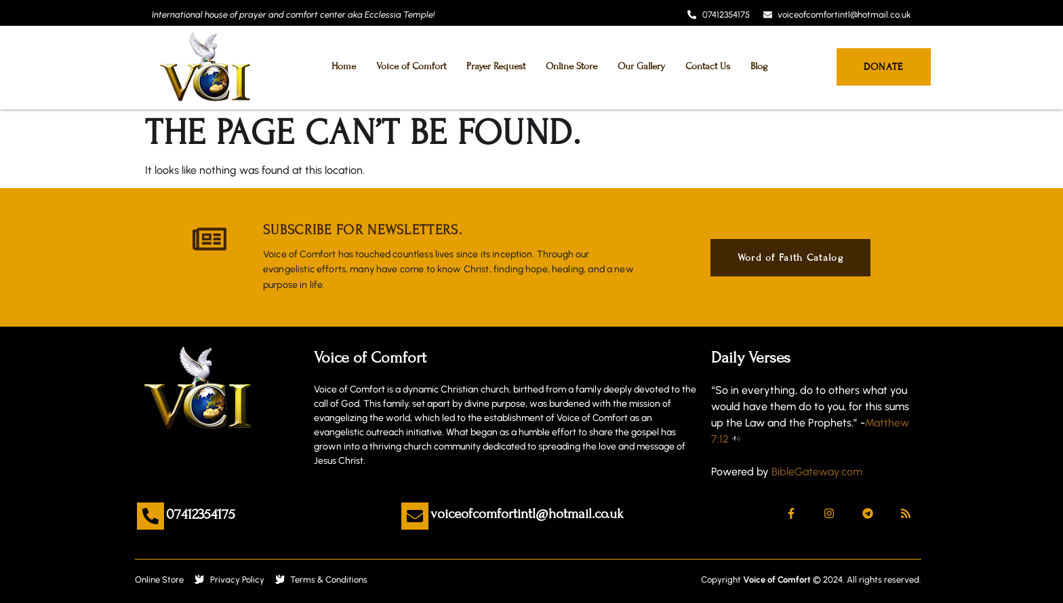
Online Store (571, 66)
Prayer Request (495, 66)
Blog (758, 66)
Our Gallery (641, 66)
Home (344, 66)
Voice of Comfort (411, 66)
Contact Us (707, 66)
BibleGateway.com (816, 471)
